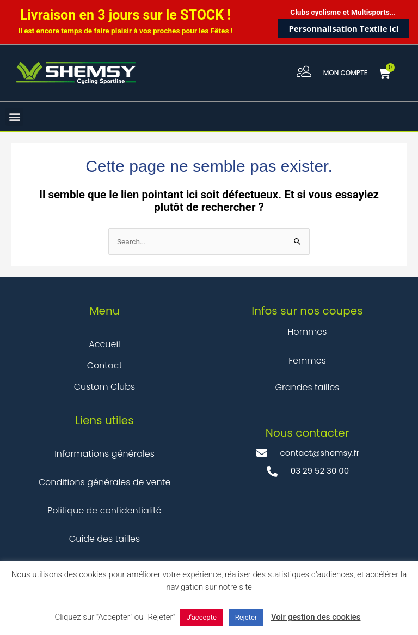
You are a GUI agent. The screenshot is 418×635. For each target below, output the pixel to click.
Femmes (307, 360)
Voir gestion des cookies (316, 617)
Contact (104, 365)
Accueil (104, 344)
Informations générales (104, 453)
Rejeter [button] (246, 617)
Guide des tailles (104, 539)
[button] (14, 117)
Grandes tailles (307, 387)
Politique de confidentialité (104, 510)
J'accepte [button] (202, 617)
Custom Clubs (104, 386)
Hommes (307, 331)
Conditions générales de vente (105, 482)
